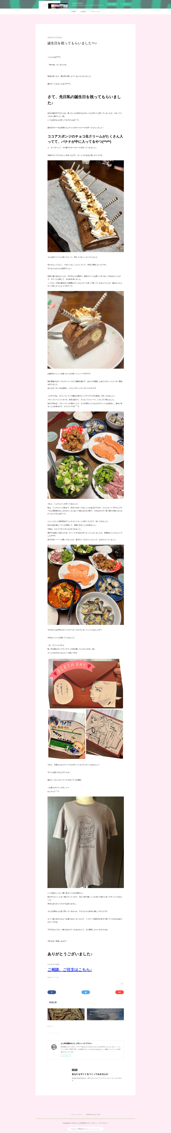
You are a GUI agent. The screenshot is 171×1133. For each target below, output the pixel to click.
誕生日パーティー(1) (53, 977)
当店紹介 (83, 11)
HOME (73, 11)
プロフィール (95, 11)
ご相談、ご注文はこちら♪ (70, 970)
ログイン (126, 4)
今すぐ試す (112, 4)
